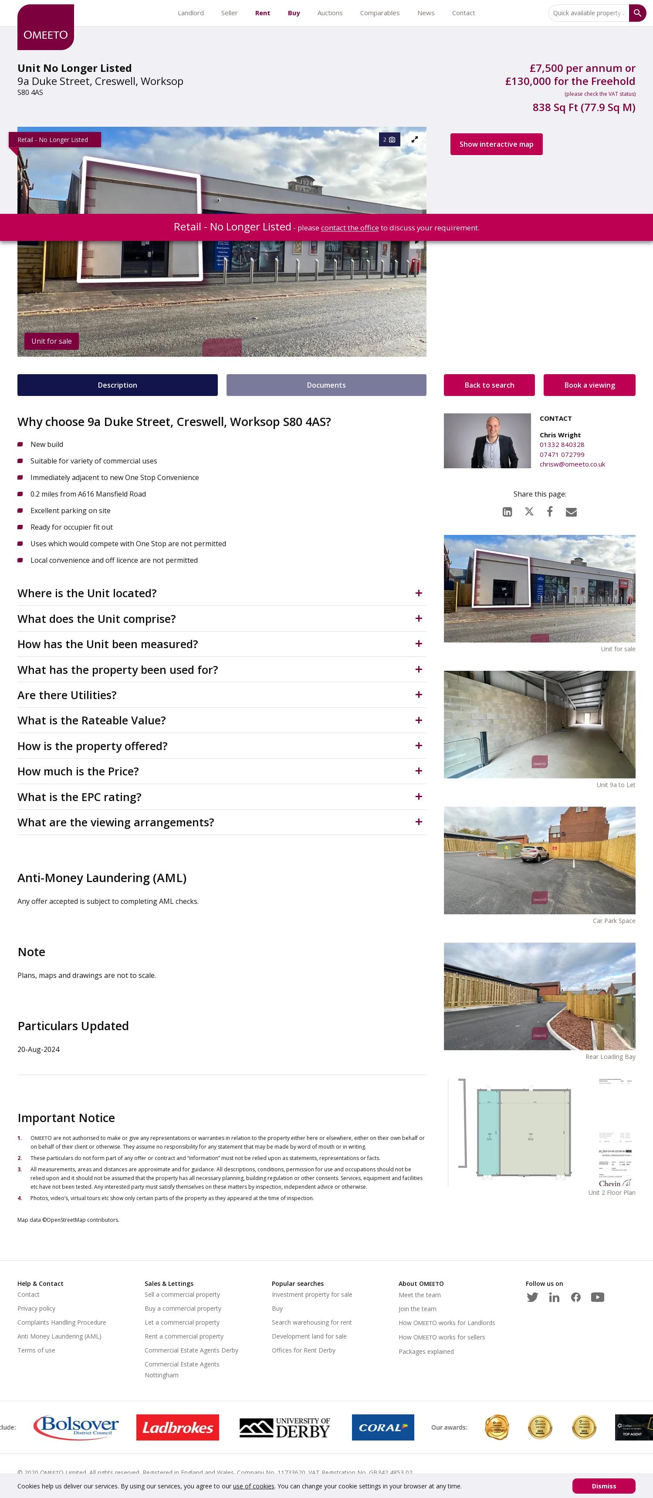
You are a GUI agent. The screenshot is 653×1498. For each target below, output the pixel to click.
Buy (294, 12)
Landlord (191, 12)
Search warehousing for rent (312, 1322)
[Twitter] (532, 1295)
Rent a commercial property (184, 1336)
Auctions (330, 12)
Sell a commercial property (182, 1294)
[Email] (571, 509)
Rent (263, 12)
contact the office (350, 228)
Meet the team (420, 1295)
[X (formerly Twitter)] (529, 509)
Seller (229, 12)
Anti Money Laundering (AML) (59, 1336)
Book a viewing (590, 385)
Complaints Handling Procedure (61, 1322)
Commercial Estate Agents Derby (191, 1350)
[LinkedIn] (507, 509)
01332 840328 (562, 444)
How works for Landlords (447, 1323)
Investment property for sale (312, 1294)
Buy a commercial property (183, 1308)
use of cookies (253, 1486)
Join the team (417, 1309)
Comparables (380, 12)
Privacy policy (36, 1308)
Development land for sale (309, 1336)
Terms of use (36, 1350)
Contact (463, 12)
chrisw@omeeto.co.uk (572, 464)
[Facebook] (549, 509)
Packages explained (426, 1351)
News (426, 12)
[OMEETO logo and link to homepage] (45, 27)
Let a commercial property (182, 1322)
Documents (326, 385)
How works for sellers (442, 1337)
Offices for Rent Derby (303, 1350)
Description (117, 385)
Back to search (489, 385)
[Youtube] (597, 1295)
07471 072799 (562, 454)
